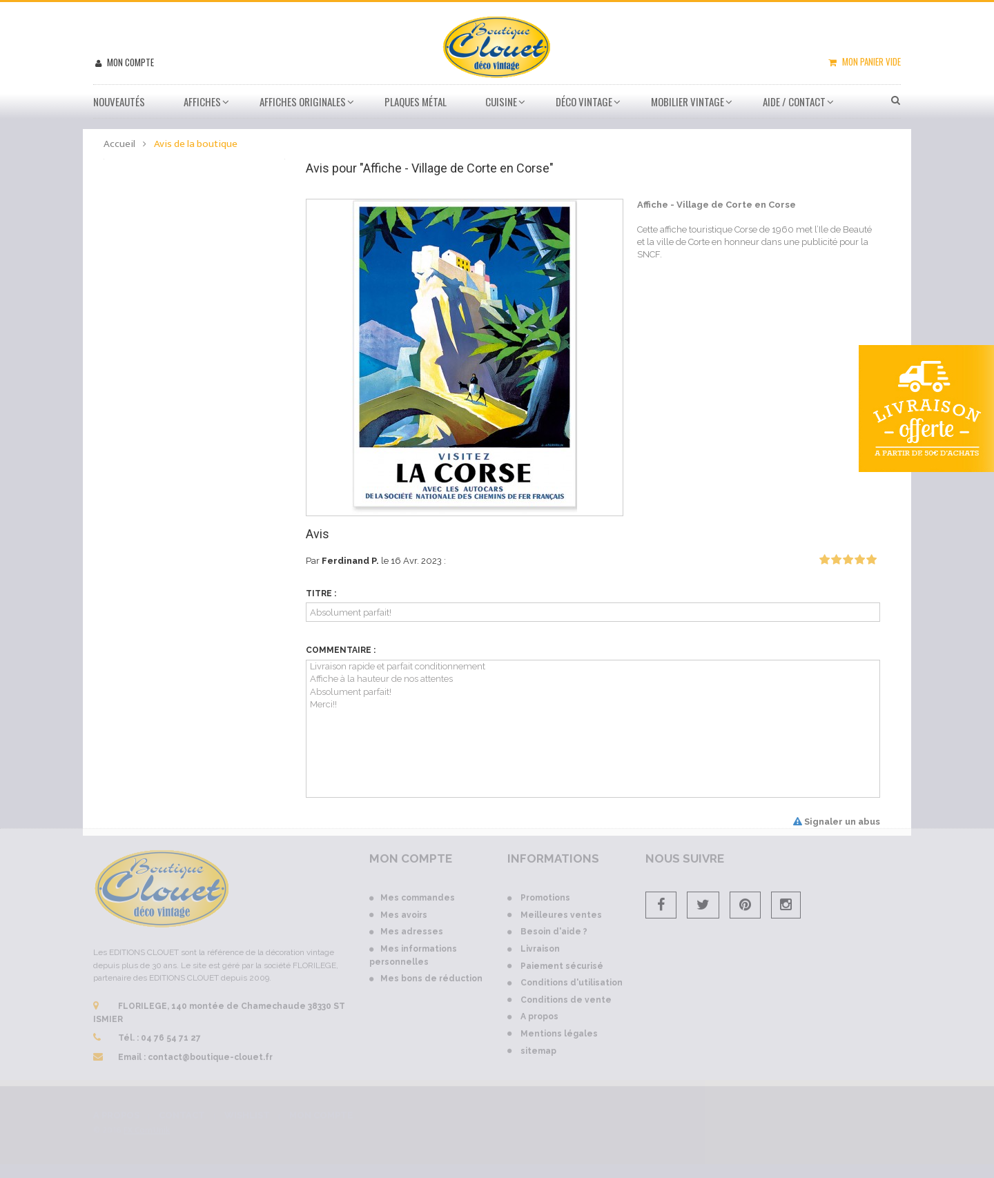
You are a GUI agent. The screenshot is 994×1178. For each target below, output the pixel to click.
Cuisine (501, 101)
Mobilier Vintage (687, 101)
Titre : (321, 593)
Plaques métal (415, 101)
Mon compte (129, 62)
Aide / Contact (794, 101)
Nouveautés (119, 101)
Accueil (119, 144)
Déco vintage (584, 101)
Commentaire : (341, 650)
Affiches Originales (303, 101)
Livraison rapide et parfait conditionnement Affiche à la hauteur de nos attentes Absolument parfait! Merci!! (593, 729)
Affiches (202, 101)
